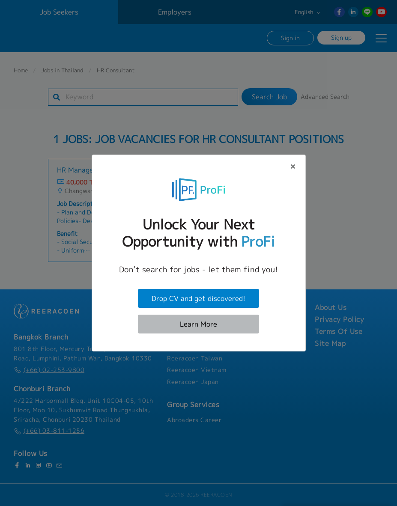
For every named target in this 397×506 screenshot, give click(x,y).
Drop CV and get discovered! (198, 298)
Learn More (198, 324)
